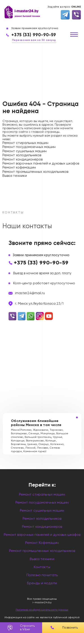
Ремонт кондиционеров (22, 159)
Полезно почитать (42, 575)
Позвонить (63, 627)
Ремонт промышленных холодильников (35, 172)
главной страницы (45, 131)
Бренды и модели (42, 583)
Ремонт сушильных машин (24, 151)
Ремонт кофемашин (19, 167)
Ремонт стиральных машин (25, 143)
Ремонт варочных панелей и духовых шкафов (40, 163)
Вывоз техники (14, 176)
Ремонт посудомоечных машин (29, 147)
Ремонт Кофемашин (42, 543)
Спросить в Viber (21, 627)
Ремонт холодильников (21, 155)
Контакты (42, 567)
